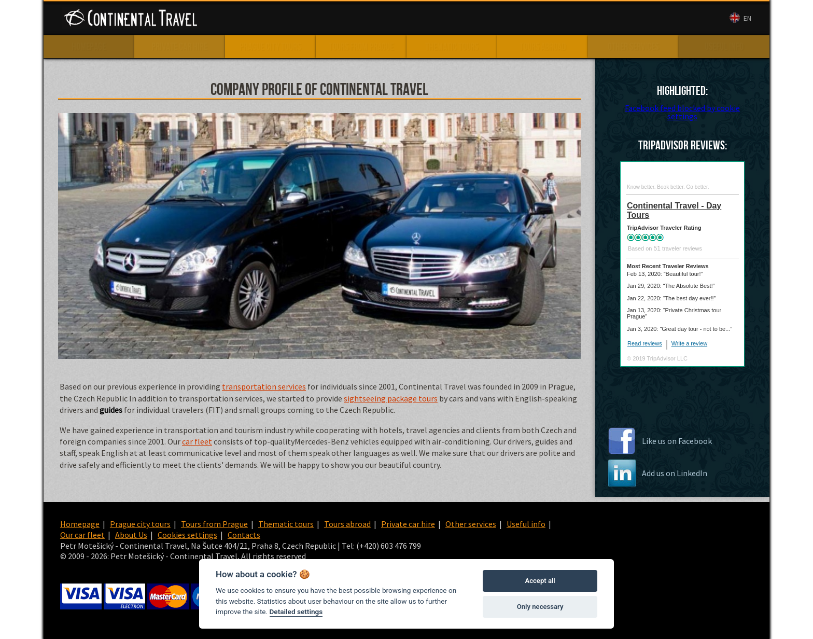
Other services (470, 524)
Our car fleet (474, 18)
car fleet (197, 441)
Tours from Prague (214, 524)
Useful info (526, 524)
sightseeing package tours (391, 398)
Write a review (689, 343)
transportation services (264, 386)
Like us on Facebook (677, 441)
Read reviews (644, 343)
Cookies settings (187, 535)
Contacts (561, 18)
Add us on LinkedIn (674, 473)
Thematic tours (286, 524)
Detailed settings (296, 611)
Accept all (540, 581)
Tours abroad (347, 524)
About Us (521, 18)
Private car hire (408, 524)
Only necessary (540, 606)
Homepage (80, 524)
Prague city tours (140, 524)
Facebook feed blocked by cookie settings (682, 112)
